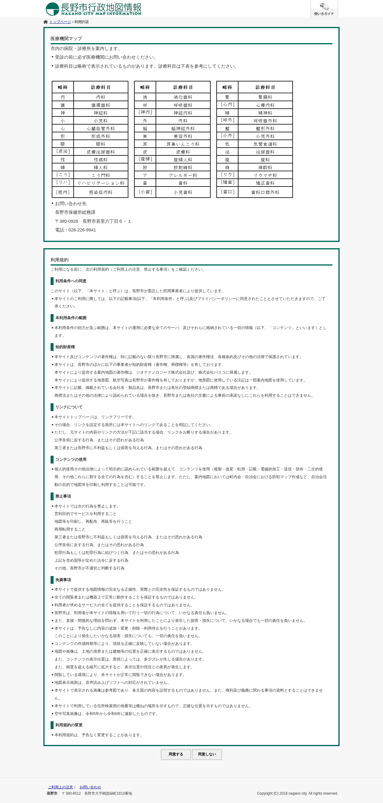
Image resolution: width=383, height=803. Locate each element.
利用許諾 (82, 22)
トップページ (60, 22)
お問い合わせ (90, 787)
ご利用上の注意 (60, 787)
